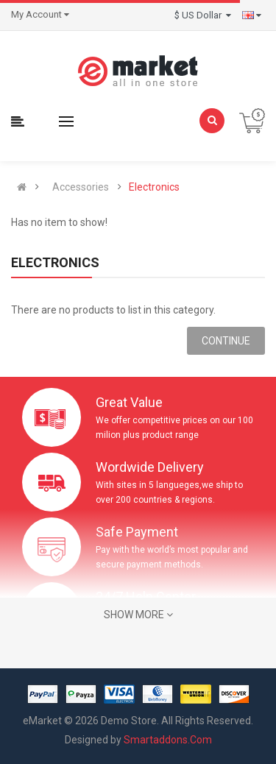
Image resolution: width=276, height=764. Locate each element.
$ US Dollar (202, 15)
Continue (226, 341)
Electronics (154, 187)
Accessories (80, 187)
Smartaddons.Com (168, 740)
